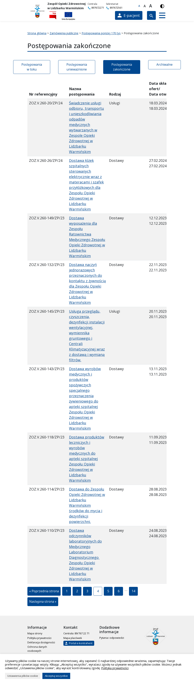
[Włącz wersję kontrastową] (162, 6)
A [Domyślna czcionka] (139, 6)
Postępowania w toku (31, 67)
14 (135, 592)
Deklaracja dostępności (41, 642)
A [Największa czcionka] (150, 6)
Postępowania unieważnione (76, 67)
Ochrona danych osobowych (37, 648)
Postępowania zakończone (121, 67)
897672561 (114, 7)
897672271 (96, 7)
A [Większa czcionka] (145, 6)
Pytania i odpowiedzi (111, 638)
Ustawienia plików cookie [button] (22, 676)
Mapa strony (34, 633)
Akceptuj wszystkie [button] (56, 676)
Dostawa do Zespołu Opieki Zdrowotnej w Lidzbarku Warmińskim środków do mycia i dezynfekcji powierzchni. (87, 505)
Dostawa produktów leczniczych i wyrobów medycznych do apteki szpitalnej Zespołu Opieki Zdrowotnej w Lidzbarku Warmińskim (86, 459)
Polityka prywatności (39, 638)
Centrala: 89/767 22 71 (76, 633)
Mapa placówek (72, 638)
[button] (162, 15)
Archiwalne (164, 64)
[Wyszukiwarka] (151, 15)
